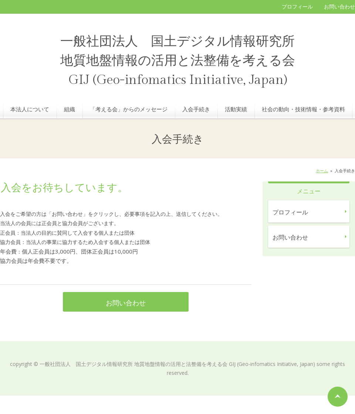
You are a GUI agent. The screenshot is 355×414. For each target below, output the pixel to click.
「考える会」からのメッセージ (129, 109)
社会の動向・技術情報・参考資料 (303, 109)
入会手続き (196, 109)
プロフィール (297, 6)
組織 (69, 109)
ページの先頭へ (338, 397)
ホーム (322, 170)
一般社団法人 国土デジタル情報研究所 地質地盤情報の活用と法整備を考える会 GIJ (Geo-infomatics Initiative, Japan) (177, 61)
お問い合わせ (339, 6)
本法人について (29, 109)
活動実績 (236, 109)
